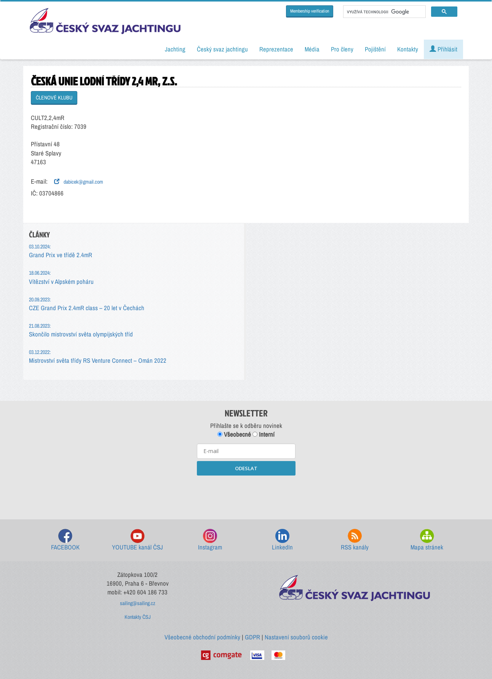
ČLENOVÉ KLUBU (54, 97)
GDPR (252, 637)
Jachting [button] (175, 49)
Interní (263, 434)
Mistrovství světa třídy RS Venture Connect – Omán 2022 (97, 356)
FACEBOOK (65, 540)
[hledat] (383, 12)
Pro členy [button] (342, 49)
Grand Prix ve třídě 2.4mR (60, 251)
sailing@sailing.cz (137, 603)
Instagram (210, 540)
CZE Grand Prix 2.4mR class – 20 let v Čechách (86, 304)
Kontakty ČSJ (138, 616)
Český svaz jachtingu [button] (222, 49)
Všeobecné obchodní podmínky (202, 637)
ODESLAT (246, 468)
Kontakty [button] (407, 49)
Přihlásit (443, 49)
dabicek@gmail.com (78, 181)
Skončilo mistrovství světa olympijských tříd (81, 330)
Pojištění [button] (375, 49)
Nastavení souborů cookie (296, 637)
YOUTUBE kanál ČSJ (137, 540)
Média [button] (312, 49)
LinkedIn (282, 540)
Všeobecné (234, 434)
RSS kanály (355, 540)
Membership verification (309, 11)
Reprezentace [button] (276, 49)
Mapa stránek (427, 540)
